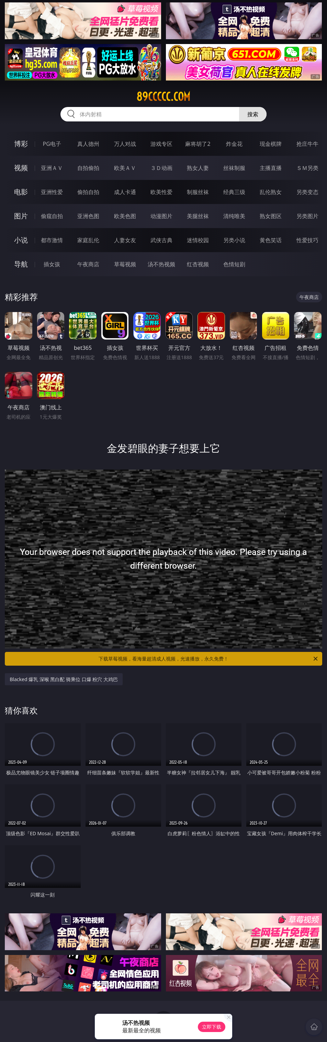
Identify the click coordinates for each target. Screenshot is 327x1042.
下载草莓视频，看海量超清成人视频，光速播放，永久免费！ (209, 659)
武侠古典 (161, 240)
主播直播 (271, 168)
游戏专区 (161, 144)
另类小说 (234, 240)
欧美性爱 (161, 192)
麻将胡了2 (197, 144)
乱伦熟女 (271, 192)
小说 (21, 240)
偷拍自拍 (88, 192)
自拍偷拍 (88, 168)
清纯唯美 (234, 216)
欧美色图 (125, 216)
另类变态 (307, 192)
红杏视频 (198, 264)
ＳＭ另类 (307, 168)
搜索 (252, 114)
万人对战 (125, 144)
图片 (21, 216)
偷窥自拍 (52, 216)
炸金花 (234, 144)
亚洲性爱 (52, 192)
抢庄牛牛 (307, 144)
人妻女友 (125, 240)
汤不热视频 (161, 264)
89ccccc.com (163, 97)
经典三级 (234, 192)
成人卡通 (125, 192)
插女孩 (52, 264)
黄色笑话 (271, 240)
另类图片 (307, 216)
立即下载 (211, 1026)
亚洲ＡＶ (52, 168)
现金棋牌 (271, 144)
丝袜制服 (234, 168)
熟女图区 (271, 216)
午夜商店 (88, 264)
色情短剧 (234, 264)
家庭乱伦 (88, 240)
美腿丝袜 (198, 216)
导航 (21, 264)
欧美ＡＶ (125, 168)
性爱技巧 (307, 240)
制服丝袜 (198, 192)
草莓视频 (125, 264)
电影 (21, 191)
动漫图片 (161, 216)
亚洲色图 (88, 216)
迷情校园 (198, 240)
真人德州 (88, 144)
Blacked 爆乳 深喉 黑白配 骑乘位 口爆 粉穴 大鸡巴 (64, 679)
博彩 (21, 143)
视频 (21, 167)
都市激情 (52, 240)
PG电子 (52, 144)
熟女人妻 (198, 168)
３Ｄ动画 (161, 168)
